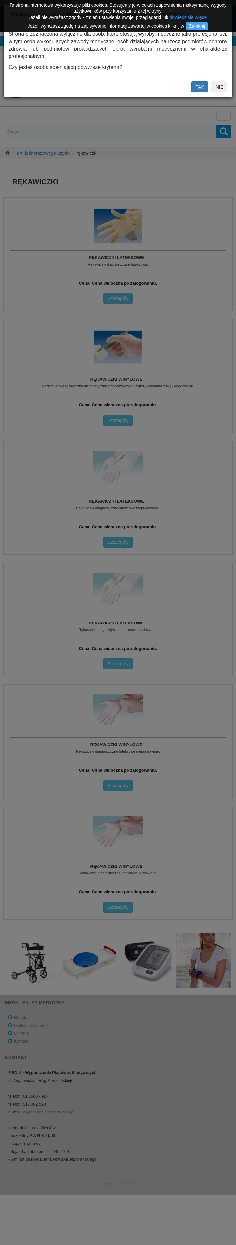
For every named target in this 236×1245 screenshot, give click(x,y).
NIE (219, 87)
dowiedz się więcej (189, 17)
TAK (200, 87)
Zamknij (197, 26)
